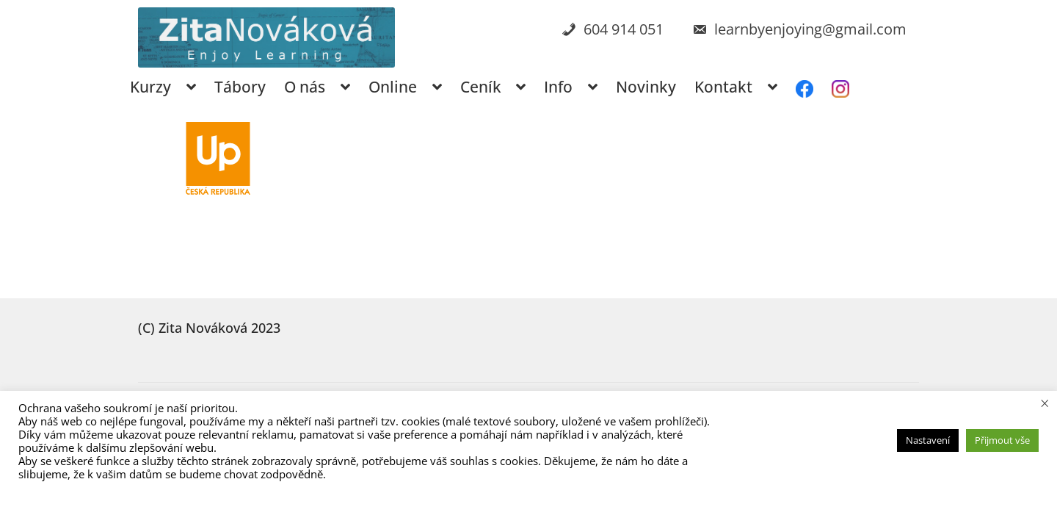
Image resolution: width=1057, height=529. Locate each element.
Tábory (240, 86)
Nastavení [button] (928, 440)
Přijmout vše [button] (1002, 440)
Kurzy (150, 86)
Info (558, 86)
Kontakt (723, 86)
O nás (304, 86)
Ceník (480, 86)
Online (392, 86)
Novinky (646, 86)
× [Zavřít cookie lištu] (1045, 403)
